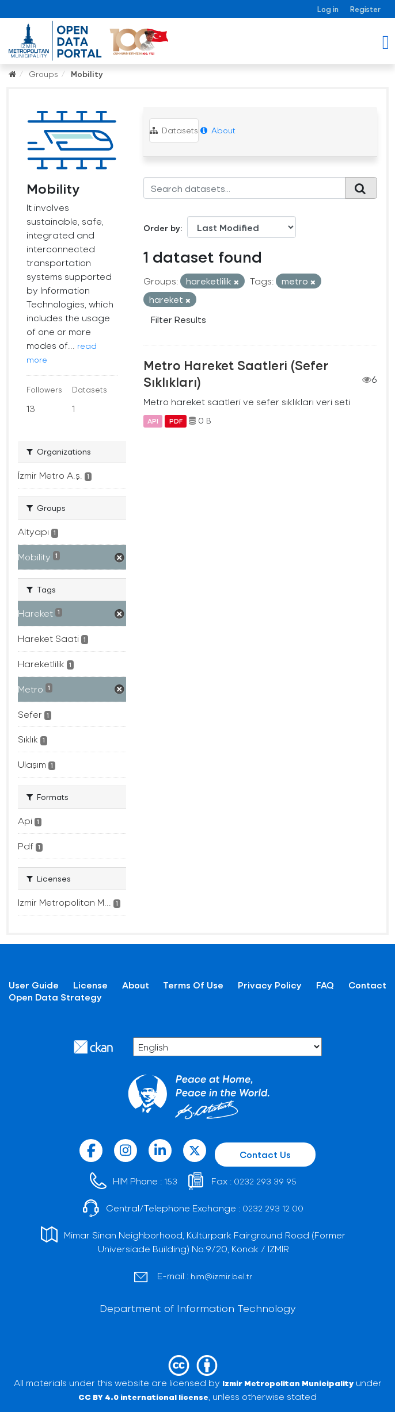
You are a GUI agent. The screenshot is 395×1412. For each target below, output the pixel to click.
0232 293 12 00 (272, 1208)
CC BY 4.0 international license (143, 1396)
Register (365, 9)
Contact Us (265, 1154)
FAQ (325, 985)
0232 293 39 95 (265, 1181)
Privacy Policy (270, 985)
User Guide (34, 985)
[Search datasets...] (244, 188)
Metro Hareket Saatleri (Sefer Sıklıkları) (236, 373)
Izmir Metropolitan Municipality (288, 1383)
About (218, 130)
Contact (367, 985)
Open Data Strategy (55, 997)
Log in (328, 9)
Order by (161, 227)
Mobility (87, 73)
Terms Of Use (193, 985)
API (152, 420)
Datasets (174, 130)
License (90, 985)
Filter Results (178, 319)
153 (170, 1181)
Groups (43, 73)
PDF (176, 420)
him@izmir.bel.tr (221, 1276)
